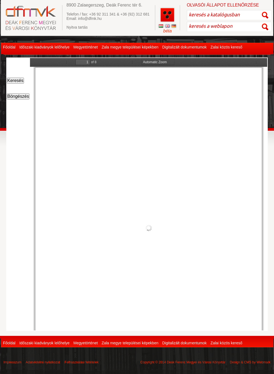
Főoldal (9, 47)
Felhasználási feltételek (82, 362)
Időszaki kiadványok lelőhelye (44, 47)
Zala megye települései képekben (130, 47)
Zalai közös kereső (226, 47)
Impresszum (12, 362)
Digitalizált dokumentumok (184, 47)
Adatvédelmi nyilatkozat (43, 362)
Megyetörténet (85, 47)
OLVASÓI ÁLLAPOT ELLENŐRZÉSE (223, 5)
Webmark (263, 362)
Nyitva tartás (77, 27)
